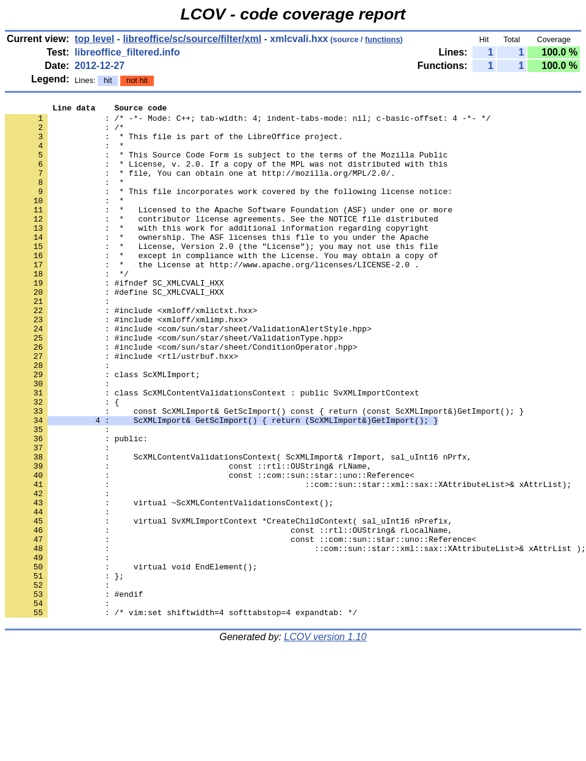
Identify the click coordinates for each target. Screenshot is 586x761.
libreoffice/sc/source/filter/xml (192, 39)
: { (62, 461)
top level (94, 39)
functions (382, 39)
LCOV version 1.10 (325, 739)
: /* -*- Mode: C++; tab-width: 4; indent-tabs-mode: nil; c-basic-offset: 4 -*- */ (248, 121)
